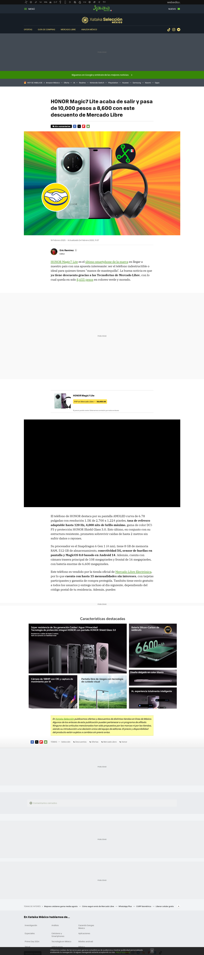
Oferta (66, 82)
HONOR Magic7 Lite (64, 262)
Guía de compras (46, 29)
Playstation (113, 82)
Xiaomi (148, 82)
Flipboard (83, 126)
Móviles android (85, 941)
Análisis (55, 925)
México (81, 946)
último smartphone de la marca (106, 262)
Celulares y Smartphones (58, 934)
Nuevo (172, 8)
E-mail (88, 126)
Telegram (178, 29)
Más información (123, 952)
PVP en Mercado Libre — (90, 401)
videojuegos (57, 946)
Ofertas (28, 29)
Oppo (157, 82)
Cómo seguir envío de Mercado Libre (98, 906)
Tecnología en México (61, 941)
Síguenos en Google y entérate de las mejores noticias (100, 74)
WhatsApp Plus (125, 906)
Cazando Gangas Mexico (86, 926)
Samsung (137, 82)
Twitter (79, 126)
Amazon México (89, 29)
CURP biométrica (144, 906)
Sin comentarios (62, 126)
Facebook (74, 126)
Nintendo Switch (97, 82)
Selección (102, 20)
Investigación (31, 925)
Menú (31, 8)
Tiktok (168, 29)
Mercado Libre (68, 29)
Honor (124, 741)
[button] (68, 250)
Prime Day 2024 (32, 941)
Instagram (173, 29)
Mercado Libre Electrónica (133, 572)
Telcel (27, 946)
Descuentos (81, 741)
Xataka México (102, 8)
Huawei (125, 82)
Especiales (30, 933)
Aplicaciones (84, 933)
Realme (82, 82)
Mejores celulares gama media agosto (61, 906)
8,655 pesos (85, 279)
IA (74, 82)
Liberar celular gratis (165, 906)
